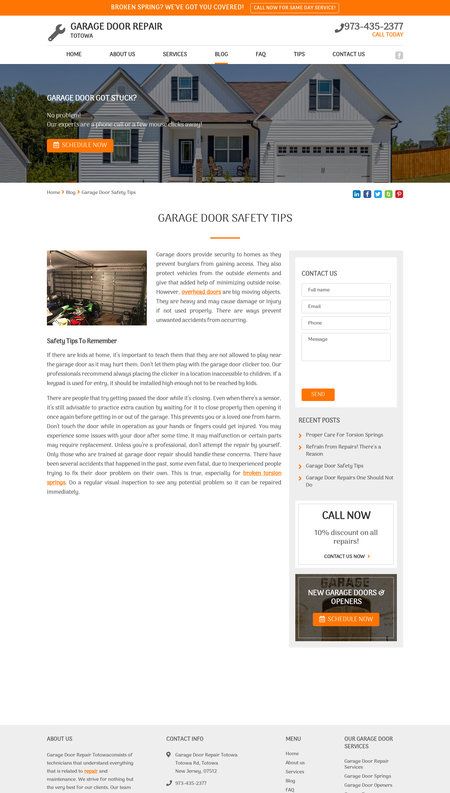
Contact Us (346, 54)
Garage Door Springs (367, 777)
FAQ (253, 54)
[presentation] (345, 375)
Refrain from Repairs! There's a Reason (339, 451)
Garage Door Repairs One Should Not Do (345, 482)
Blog (210, 54)
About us (105, 54)
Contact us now (346, 557)
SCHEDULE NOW (346, 620)
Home (54, 54)
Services (161, 54)
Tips (293, 54)
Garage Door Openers (368, 786)
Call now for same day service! (295, 8)
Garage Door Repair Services (366, 765)
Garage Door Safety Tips (330, 466)
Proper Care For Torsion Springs (340, 435)
